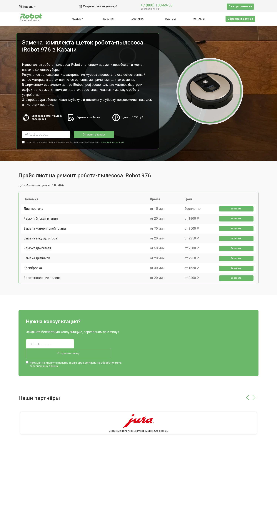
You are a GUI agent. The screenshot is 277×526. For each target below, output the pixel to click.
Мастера (170, 19)
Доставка (137, 19)
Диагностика (35, 212)
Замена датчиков (38, 276)
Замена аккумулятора (42, 251)
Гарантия (108, 19)
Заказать (235, 212)
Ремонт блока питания (42, 225)
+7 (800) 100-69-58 (156, 5)
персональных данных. (112, 141)
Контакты (199, 19)
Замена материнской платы (46, 238)
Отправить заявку (88, 134)
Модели (76, 19)
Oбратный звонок (240, 18)
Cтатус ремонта (240, 6)
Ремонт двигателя (39, 263)
